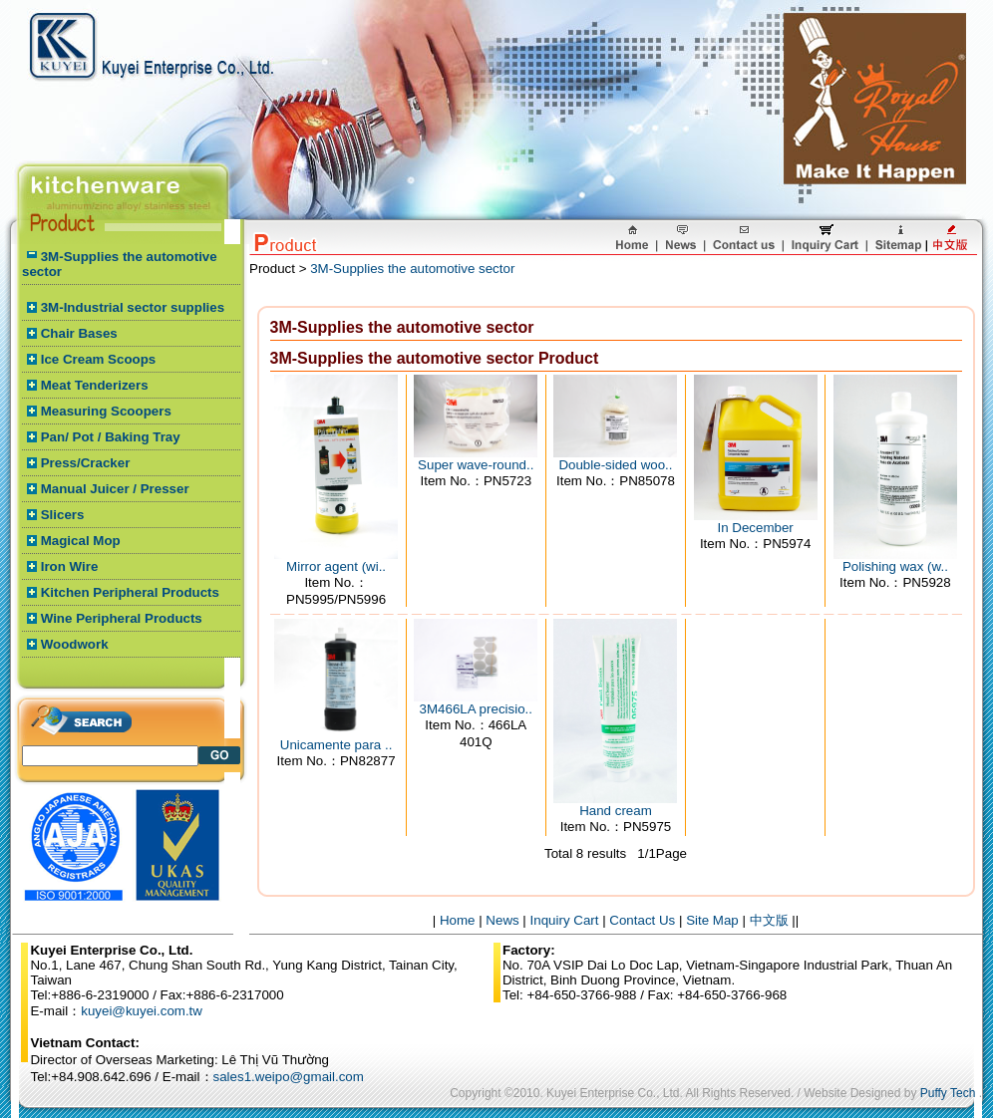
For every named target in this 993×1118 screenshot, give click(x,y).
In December (756, 527)
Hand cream (615, 810)
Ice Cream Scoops (99, 359)
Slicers (63, 514)
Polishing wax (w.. (895, 566)
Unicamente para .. (336, 744)
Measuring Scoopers (106, 411)
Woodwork (75, 644)
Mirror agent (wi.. (336, 566)
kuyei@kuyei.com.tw (141, 1010)
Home (458, 920)
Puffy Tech (948, 1093)
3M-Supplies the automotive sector (412, 268)
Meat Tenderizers (95, 385)
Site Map (712, 920)
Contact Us (642, 920)
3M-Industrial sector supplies (132, 307)
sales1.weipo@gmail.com (288, 1076)
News (502, 920)
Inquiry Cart (564, 920)
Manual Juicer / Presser (115, 488)
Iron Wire (70, 566)
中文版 (769, 920)
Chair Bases (79, 333)
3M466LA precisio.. (476, 708)
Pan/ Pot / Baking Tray (110, 436)
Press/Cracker (86, 462)
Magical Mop (81, 540)
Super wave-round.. (475, 464)
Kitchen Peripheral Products (130, 592)
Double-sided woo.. (615, 464)
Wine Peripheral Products (121, 618)
